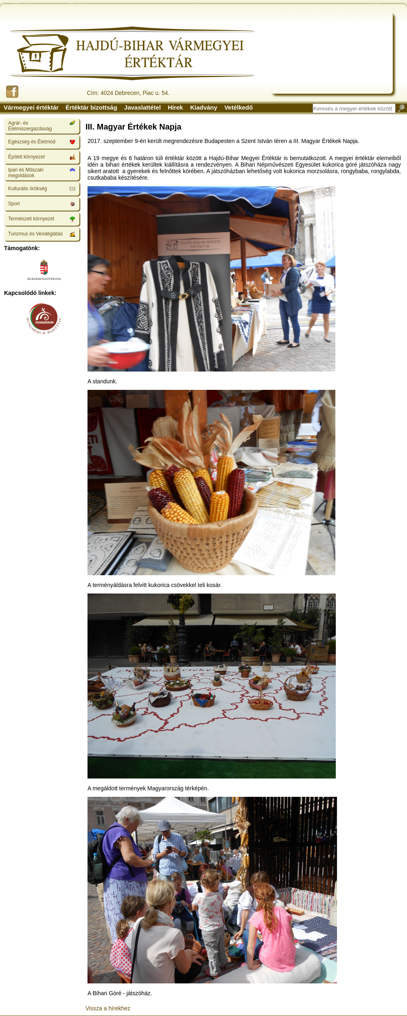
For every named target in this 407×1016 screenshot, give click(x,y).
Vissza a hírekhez (107, 1008)
